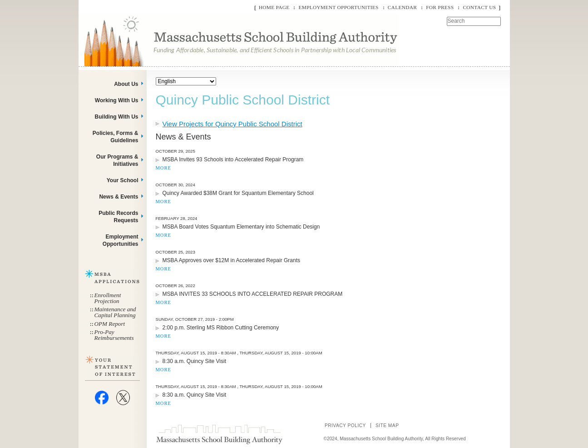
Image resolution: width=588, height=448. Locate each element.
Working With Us (116, 100)
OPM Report (109, 324)
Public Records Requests (118, 217)
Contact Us (479, 7)
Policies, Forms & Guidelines (115, 137)
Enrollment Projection (107, 298)
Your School (122, 180)
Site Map (387, 425)
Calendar (402, 7)
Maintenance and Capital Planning (115, 312)
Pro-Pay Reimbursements (114, 335)
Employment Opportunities (338, 7)
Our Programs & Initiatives (117, 160)
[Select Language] (186, 81)
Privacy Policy (345, 425)
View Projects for (232, 124)
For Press (440, 7)
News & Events (118, 197)
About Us (126, 84)
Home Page (274, 7)
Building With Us (116, 117)
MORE (163, 167)
